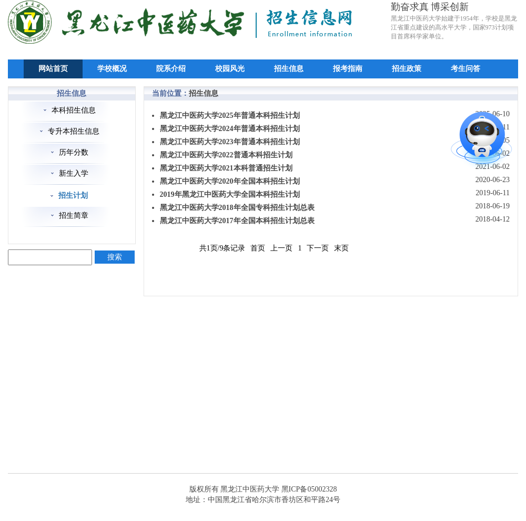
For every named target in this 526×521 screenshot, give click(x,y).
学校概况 (112, 69)
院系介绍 (171, 69)
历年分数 (73, 152)
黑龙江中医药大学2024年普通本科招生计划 (230, 129)
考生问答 (465, 69)
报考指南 (347, 69)
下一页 (318, 248)
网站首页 (53, 69)
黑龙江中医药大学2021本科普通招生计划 (226, 168)
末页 (341, 248)
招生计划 (73, 195)
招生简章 (73, 215)
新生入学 (73, 173)
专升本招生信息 (73, 131)
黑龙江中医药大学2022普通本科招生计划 (226, 155)
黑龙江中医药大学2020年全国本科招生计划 (230, 181)
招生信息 (289, 69)
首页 (257, 248)
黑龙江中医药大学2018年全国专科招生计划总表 (237, 208)
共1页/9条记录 (222, 248)
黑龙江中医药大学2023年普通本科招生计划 (230, 142)
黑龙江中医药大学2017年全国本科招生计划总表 (237, 221)
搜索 (114, 257)
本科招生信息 (74, 110)
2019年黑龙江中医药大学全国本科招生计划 (230, 194)
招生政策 (406, 69)
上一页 (281, 248)
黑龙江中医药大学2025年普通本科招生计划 (230, 115)
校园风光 (230, 69)
